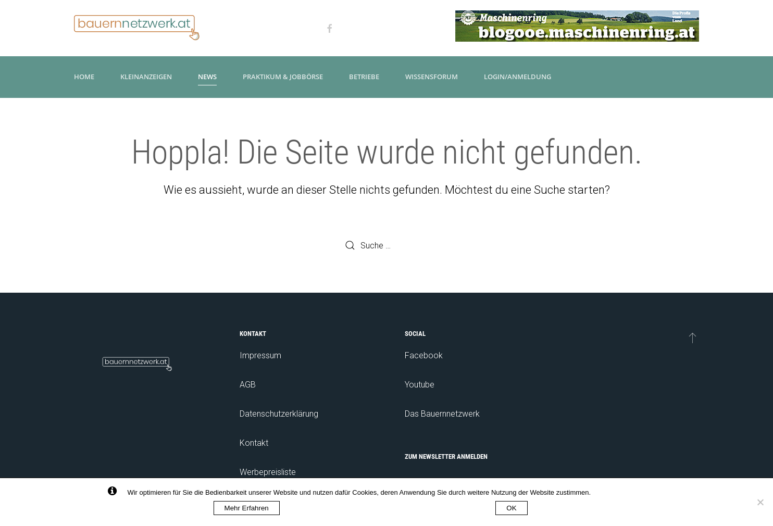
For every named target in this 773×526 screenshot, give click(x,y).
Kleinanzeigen (146, 76)
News (207, 76)
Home (84, 76)
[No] (760, 502)
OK (511, 508)
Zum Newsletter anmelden (446, 456)
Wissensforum (431, 76)
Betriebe (364, 76)
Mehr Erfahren (247, 508)
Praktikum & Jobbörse (283, 76)
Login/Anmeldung (517, 76)
